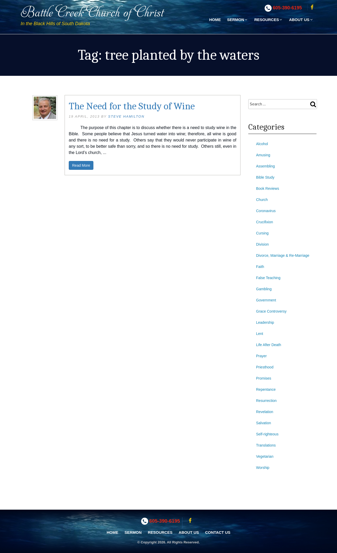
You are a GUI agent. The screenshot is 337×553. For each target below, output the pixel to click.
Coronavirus (266, 211)
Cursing (262, 233)
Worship (262, 468)
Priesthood (264, 367)
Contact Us (217, 532)
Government (266, 300)
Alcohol (262, 144)
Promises (263, 378)
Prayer (261, 356)
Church (262, 200)
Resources (268, 19)
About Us (301, 19)
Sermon (237, 19)
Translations (266, 445)
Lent (259, 334)
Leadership (265, 322)
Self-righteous (267, 434)
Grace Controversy (271, 311)
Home (215, 19)
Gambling (264, 289)
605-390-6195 (287, 7)
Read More (81, 165)
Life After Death (268, 345)
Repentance (266, 389)
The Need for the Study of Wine (132, 106)
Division (262, 244)
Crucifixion (264, 222)
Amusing (263, 155)
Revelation (264, 412)
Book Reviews (267, 188)
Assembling (265, 166)
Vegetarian (264, 456)
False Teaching (268, 278)
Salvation (263, 423)
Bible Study (265, 177)
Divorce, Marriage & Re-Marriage (282, 255)
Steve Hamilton (126, 116)
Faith (260, 267)
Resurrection (266, 401)
